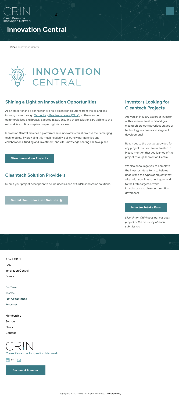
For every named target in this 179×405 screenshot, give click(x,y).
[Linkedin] (10, 360)
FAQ (8, 264)
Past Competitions (16, 298)
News (9, 327)
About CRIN (13, 259)
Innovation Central (17, 270)
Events (10, 276)
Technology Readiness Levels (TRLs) (56, 115)
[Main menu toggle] (170, 11)
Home (12, 47)
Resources (11, 304)
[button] (25, 370)
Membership (13, 315)
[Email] (19, 360)
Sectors (10, 321)
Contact (11, 332)
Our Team (11, 287)
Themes (10, 293)
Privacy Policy (114, 393)
